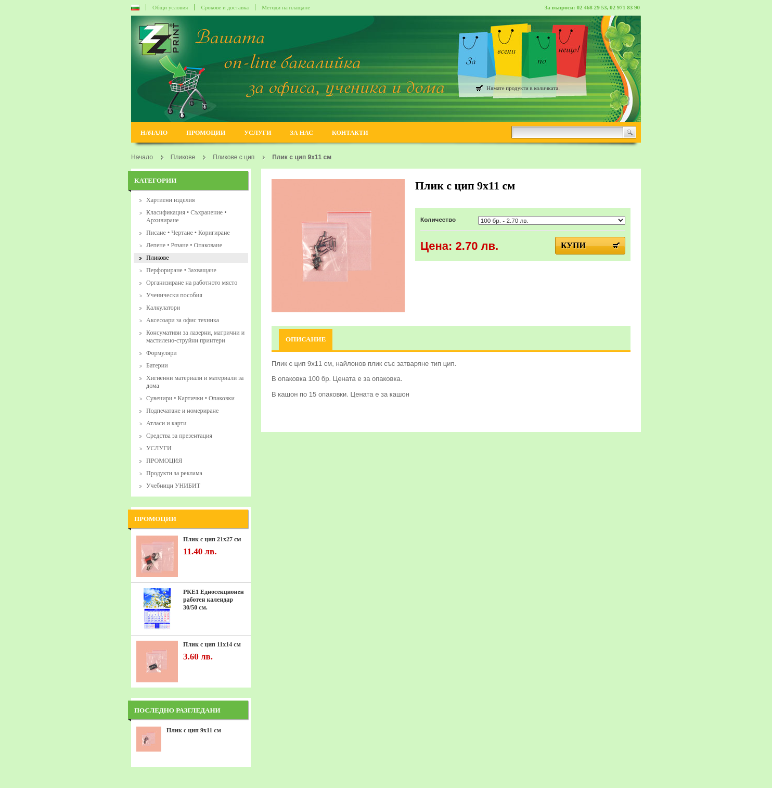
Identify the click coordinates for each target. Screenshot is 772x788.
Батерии (157, 365)
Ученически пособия (174, 295)
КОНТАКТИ (350, 132)
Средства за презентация (179, 435)
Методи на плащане (286, 7)
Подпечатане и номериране (182, 410)
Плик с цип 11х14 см (212, 644)
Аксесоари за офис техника (182, 320)
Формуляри (161, 353)
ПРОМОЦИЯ (164, 460)
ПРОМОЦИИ (205, 132)
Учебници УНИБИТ (173, 485)
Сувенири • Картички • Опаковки (190, 398)
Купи (573, 245)
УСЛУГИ (257, 132)
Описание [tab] (306, 339)
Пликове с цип (233, 157)
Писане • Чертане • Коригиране (188, 232)
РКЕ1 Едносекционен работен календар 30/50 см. (213, 599)
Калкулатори (163, 307)
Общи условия (170, 7)
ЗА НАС (301, 132)
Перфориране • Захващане (181, 270)
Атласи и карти (166, 423)
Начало (142, 157)
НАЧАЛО (154, 132)
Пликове (157, 257)
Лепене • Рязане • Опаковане (184, 245)
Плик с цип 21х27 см (212, 539)
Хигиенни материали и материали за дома (194, 381)
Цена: (436, 245)
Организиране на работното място (191, 282)
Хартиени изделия (170, 200)
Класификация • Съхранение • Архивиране (186, 216)
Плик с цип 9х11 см (193, 730)
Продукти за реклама (174, 473)
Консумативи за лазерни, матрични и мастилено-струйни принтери (195, 336)
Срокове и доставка (225, 7)
